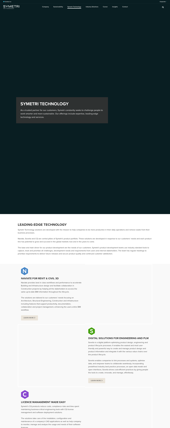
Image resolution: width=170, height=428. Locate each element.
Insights (114, 7)
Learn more (29, 318)
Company (46, 7)
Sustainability (58, 7)
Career (105, 7)
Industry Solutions (92, 7)
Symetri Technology (74, 7)
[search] (163, 7)
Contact (124, 7)
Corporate (163, 1)
